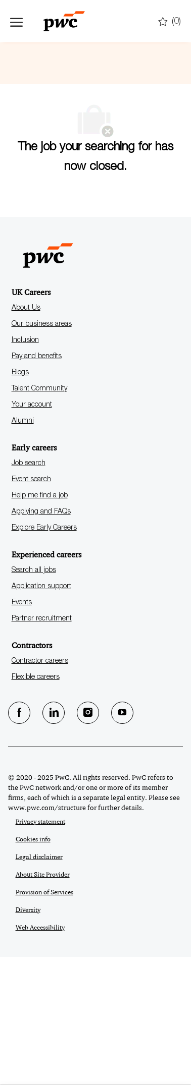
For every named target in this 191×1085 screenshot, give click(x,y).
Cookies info (33, 967)
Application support (41, 714)
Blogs (20, 500)
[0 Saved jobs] (169, 22)
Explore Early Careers (44, 656)
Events (22, 730)
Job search (28, 591)
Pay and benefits (37, 484)
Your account (32, 533)
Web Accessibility (40, 1056)
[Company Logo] (60, 21)
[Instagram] (88, 841)
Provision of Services (44, 1020)
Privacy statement (40, 950)
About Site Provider (43, 1003)
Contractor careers (40, 789)
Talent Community (39, 517)
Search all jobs (34, 698)
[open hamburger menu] (16, 21)
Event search (31, 607)
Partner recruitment (42, 747)
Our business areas (42, 452)
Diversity (28, 1038)
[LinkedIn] (53, 841)
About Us (26, 436)
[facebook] (19, 841)
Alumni (23, 549)
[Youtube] (122, 841)
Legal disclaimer (39, 985)
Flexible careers (36, 805)
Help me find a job (40, 623)
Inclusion (25, 468)
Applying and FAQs (41, 640)
